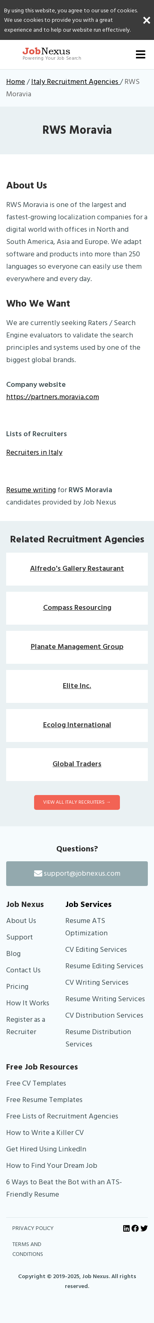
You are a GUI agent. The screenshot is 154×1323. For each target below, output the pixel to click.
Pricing (17, 986)
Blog (13, 954)
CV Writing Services (97, 982)
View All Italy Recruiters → (77, 802)
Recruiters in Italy (34, 452)
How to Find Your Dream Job (51, 1165)
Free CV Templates (36, 1083)
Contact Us (23, 970)
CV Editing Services (96, 949)
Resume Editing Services (104, 966)
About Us (21, 921)
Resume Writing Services (105, 999)
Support (19, 937)
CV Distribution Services (104, 1015)
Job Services (88, 904)
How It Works (27, 1003)
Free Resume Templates (44, 1100)
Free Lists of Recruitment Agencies (62, 1116)
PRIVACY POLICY (33, 1228)
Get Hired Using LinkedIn (46, 1149)
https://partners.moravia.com (52, 397)
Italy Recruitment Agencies (75, 82)
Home (15, 82)
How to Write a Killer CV (45, 1133)
